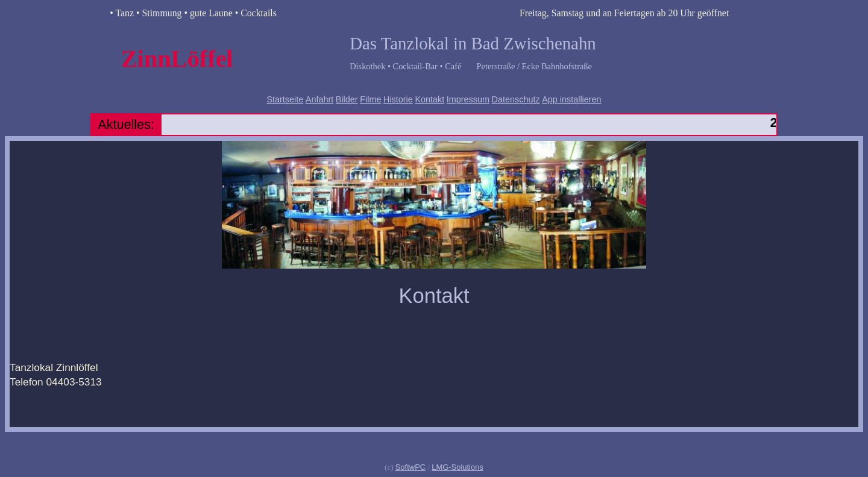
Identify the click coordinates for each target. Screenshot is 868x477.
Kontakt (429, 99)
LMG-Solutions (457, 467)
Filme (370, 99)
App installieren (571, 99)
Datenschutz (516, 99)
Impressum (468, 99)
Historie (398, 99)
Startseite (284, 99)
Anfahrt (319, 99)
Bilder (347, 99)
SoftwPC (410, 467)
